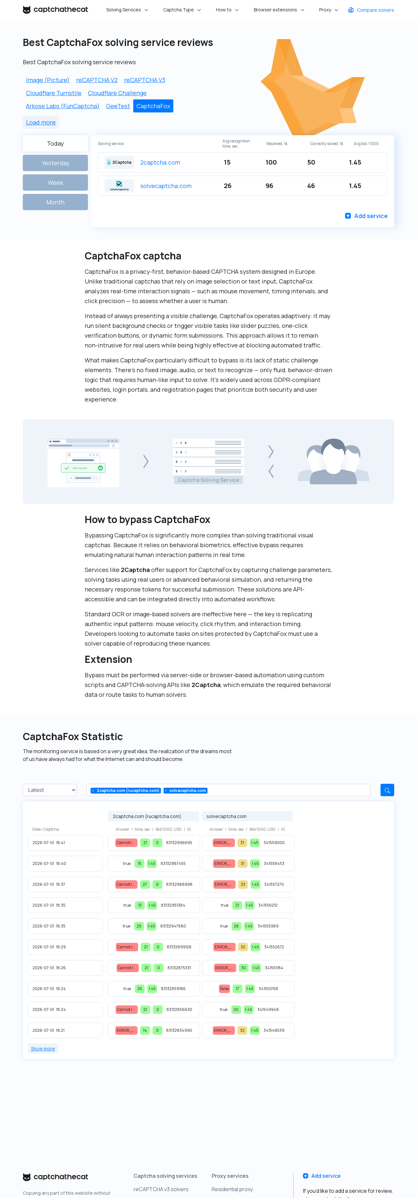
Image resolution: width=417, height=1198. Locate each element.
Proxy (325, 10)
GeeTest (118, 106)
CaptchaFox (153, 106)
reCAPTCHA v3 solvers (161, 1189)
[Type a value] (214, 790)
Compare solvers (370, 9)
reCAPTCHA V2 (97, 80)
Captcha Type (179, 10)
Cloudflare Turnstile (53, 93)
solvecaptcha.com (166, 186)
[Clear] (93, 790)
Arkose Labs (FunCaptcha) (63, 106)
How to (224, 10)
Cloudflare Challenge (117, 93)
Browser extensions (276, 10)
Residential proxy (232, 1189)
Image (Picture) (48, 80)
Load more (41, 122)
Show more (43, 1048)
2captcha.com (160, 162)
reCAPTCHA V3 (144, 80)
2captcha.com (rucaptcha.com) (147, 816)
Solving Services (124, 10)
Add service (366, 216)
